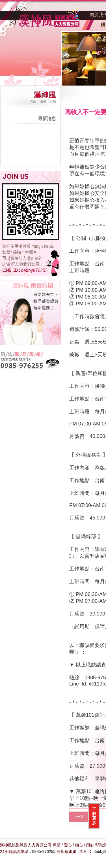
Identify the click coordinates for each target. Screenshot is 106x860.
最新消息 (47, 118)
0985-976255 (44, 851)
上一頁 (78, 817)
